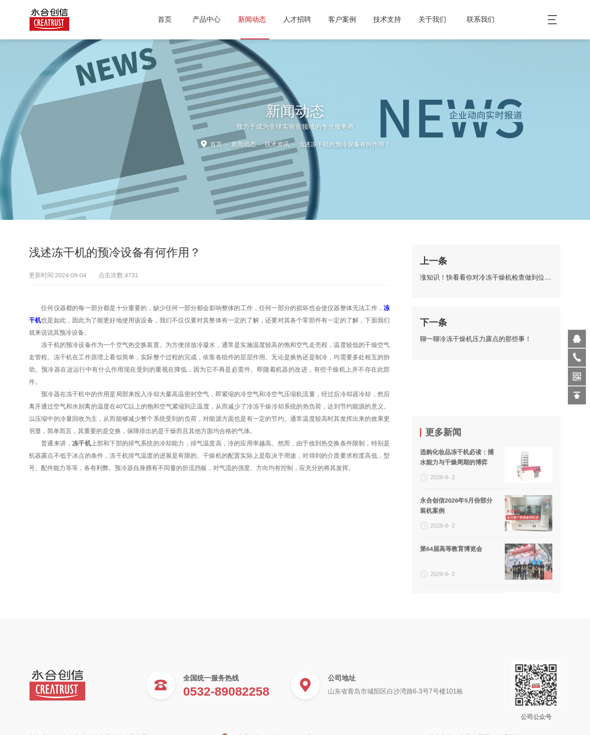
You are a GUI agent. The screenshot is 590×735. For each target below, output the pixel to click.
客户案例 (345, 19)
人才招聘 (300, 19)
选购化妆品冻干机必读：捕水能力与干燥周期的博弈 (457, 518)
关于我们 (435, 19)
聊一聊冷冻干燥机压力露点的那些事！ (475, 343)
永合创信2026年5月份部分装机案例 (456, 566)
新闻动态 (255, 19)
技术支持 (390, 19)
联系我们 (481, 19)
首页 (165, 19)
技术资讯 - (327, 143)
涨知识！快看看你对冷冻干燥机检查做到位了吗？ (486, 281)
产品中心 (210, 19)
